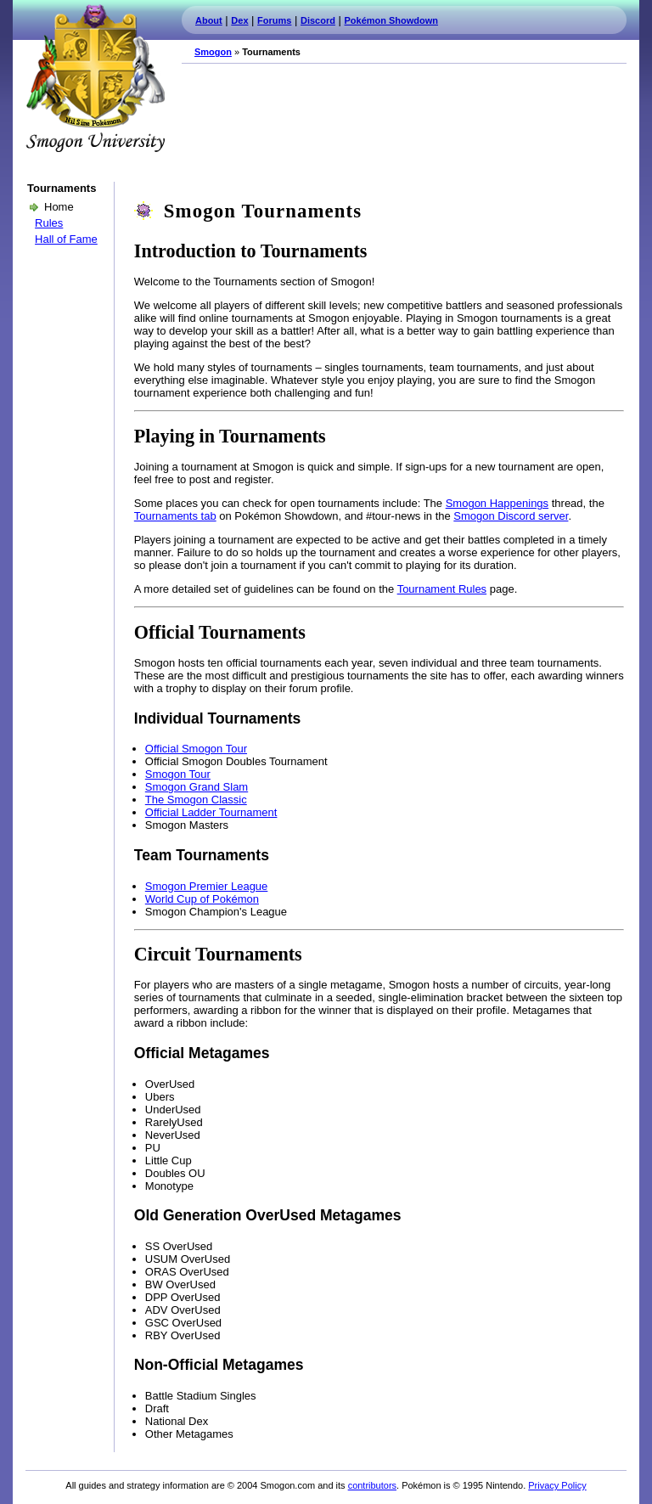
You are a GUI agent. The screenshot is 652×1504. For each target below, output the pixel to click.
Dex (239, 20)
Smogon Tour (178, 774)
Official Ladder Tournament (211, 812)
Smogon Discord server (510, 516)
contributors (372, 1485)
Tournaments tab (175, 516)
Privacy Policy (557, 1485)
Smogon (213, 52)
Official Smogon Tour (196, 748)
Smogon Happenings (497, 503)
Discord (318, 20)
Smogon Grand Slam (196, 786)
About (208, 20)
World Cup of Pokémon (202, 899)
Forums (274, 20)
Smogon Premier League (206, 886)
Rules (49, 223)
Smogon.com (95, 78)
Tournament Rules (442, 589)
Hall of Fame (66, 239)
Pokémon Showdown (391, 20)
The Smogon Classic (196, 799)
